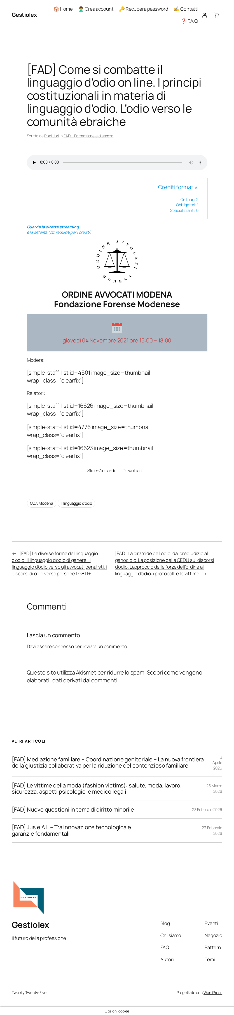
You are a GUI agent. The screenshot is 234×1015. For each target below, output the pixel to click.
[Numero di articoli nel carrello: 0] (216, 15)
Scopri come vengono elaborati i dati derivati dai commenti (114, 676)
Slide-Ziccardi (101, 470)
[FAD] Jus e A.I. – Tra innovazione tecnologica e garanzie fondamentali (71, 830)
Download (132, 470)
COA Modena (41, 503)
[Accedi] (204, 15)
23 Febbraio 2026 (207, 809)
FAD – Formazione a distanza (88, 135)
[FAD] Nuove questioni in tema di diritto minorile (73, 810)
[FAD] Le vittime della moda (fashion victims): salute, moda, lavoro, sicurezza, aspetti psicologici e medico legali (97, 788)
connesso (63, 646)
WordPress (212, 992)
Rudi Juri (51, 135)
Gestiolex (24, 14)
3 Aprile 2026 (217, 762)
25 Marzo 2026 (214, 788)
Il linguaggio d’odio (76, 503)
